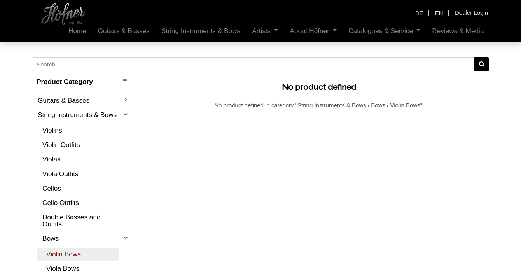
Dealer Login (471, 12)
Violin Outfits (61, 145)
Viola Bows (62, 268)
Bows (50, 238)
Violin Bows (63, 254)
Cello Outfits (60, 202)
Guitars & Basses (63, 100)
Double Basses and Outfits (71, 220)
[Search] (482, 64)
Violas (51, 159)
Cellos (51, 188)
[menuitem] (77, 31)
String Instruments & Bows (77, 115)
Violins (52, 130)
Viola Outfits (60, 174)
